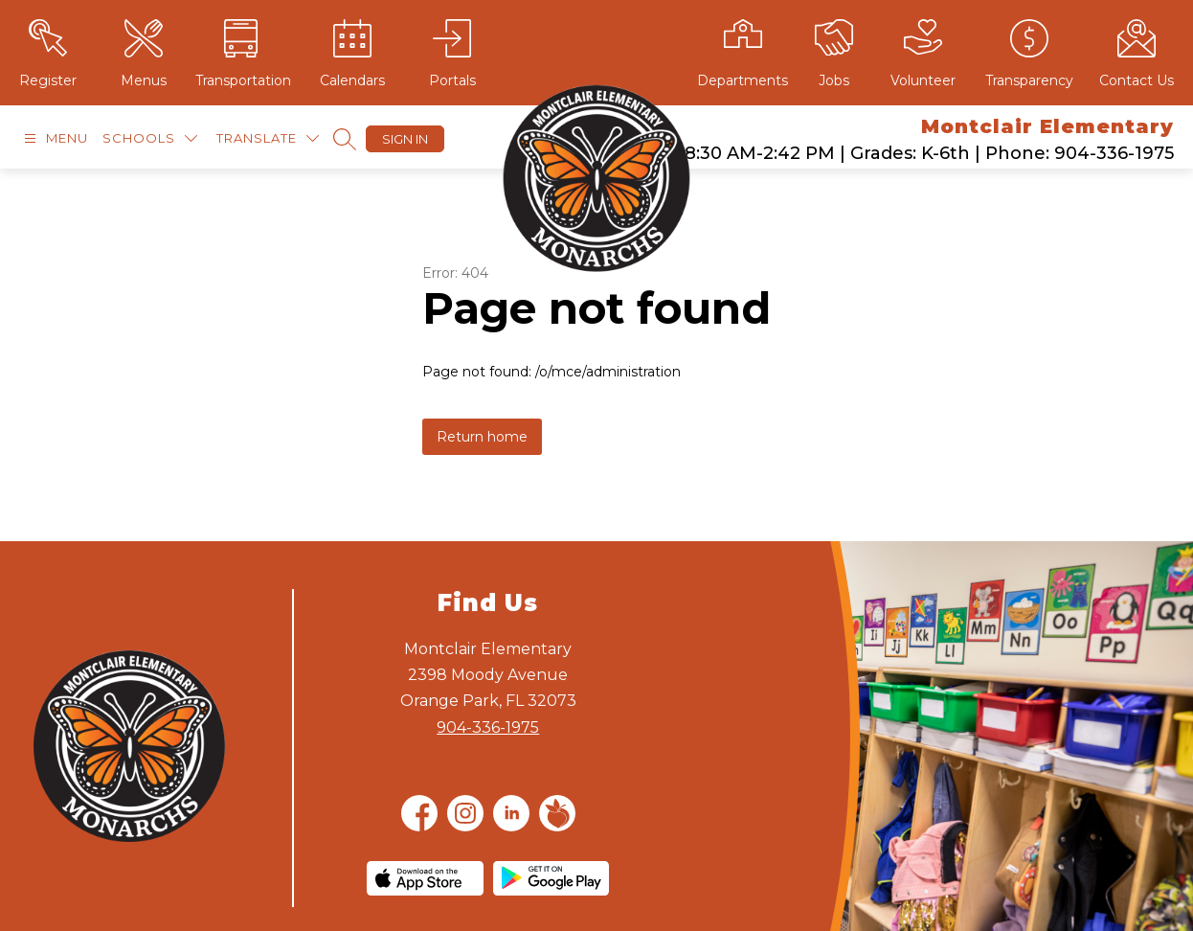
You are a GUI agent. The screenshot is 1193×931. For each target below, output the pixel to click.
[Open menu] (53, 138)
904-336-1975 (488, 727)
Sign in (405, 139)
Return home (482, 436)
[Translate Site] (268, 138)
